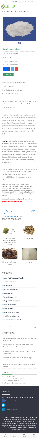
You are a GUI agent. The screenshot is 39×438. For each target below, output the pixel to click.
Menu (24, 435)
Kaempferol (29, 238)
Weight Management (10, 297)
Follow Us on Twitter (10, 405)
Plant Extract (7, 285)
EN (16, 1)
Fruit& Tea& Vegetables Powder (13, 278)
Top (34, 435)
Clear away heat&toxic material (13, 320)
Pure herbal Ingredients (11, 289)
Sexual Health (7, 293)
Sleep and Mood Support (11, 301)
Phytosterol (29, 262)
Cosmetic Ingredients (10, 282)
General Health (8, 308)
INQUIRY (8, 74)
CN (13, 1)
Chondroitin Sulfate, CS (14, 216)
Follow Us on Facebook (11, 401)
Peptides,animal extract (11, 316)
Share (5, 435)
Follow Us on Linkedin (11, 409)
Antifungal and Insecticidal (11, 312)
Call (15, 435)
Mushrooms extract (9, 304)
